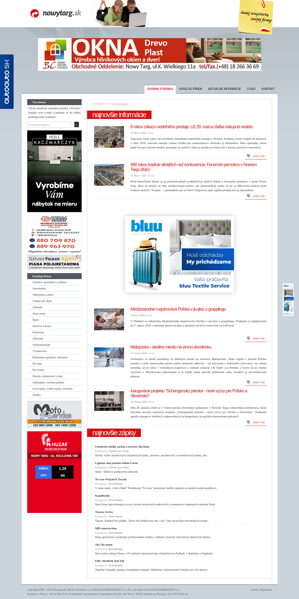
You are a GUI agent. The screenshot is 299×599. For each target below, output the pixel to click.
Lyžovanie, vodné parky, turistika (53, 388)
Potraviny (38, 332)
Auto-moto (39, 313)
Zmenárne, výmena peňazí (48, 382)
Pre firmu (38, 369)
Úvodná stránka (160, 88)
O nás (251, 88)
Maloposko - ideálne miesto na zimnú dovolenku (171, 347)
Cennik (254, 589)
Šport (36, 319)
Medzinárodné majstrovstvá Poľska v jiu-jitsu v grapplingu (178, 309)
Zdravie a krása (42, 326)
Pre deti (37, 363)
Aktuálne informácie (224, 88)
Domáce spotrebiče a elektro (50, 282)
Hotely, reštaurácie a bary (48, 376)
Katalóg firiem (190, 88)
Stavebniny (39, 288)
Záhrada (37, 307)
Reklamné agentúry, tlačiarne (50, 357)
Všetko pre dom (42, 300)
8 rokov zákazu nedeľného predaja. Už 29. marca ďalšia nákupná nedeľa (191, 126)
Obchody (38, 338)
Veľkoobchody (41, 344)
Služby (37, 394)
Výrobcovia (40, 351)
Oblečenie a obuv (43, 294)
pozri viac (259, 155)
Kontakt (268, 88)
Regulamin (266, 589)
